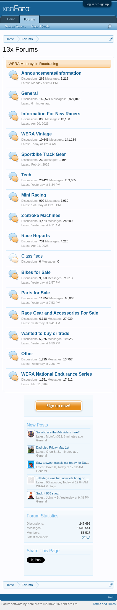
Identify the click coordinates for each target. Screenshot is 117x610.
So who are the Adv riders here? (58, 432)
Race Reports (35, 235)
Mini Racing (33, 195)
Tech (26, 174)
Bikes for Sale (36, 272)
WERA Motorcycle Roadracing (33, 64)
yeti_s (86, 537)
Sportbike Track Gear (43, 154)
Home (11, 19)
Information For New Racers (50, 113)
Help (111, 597)
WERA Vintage (36, 134)
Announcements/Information (51, 73)
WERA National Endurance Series (56, 374)
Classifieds (32, 256)
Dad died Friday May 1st (52, 447)
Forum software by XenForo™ (39, 604)
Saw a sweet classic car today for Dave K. (64, 462)
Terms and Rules (104, 604)
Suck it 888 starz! (47, 493)
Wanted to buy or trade (45, 333)
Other (27, 353)
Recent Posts (40, 26)
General (29, 93)
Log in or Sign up (97, 4)
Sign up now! (58, 405)
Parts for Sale (35, 292)
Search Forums (15, 26)
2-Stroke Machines (40, 215)
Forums (29, 19)
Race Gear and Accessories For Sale (59, 313)
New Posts (37, 425)
